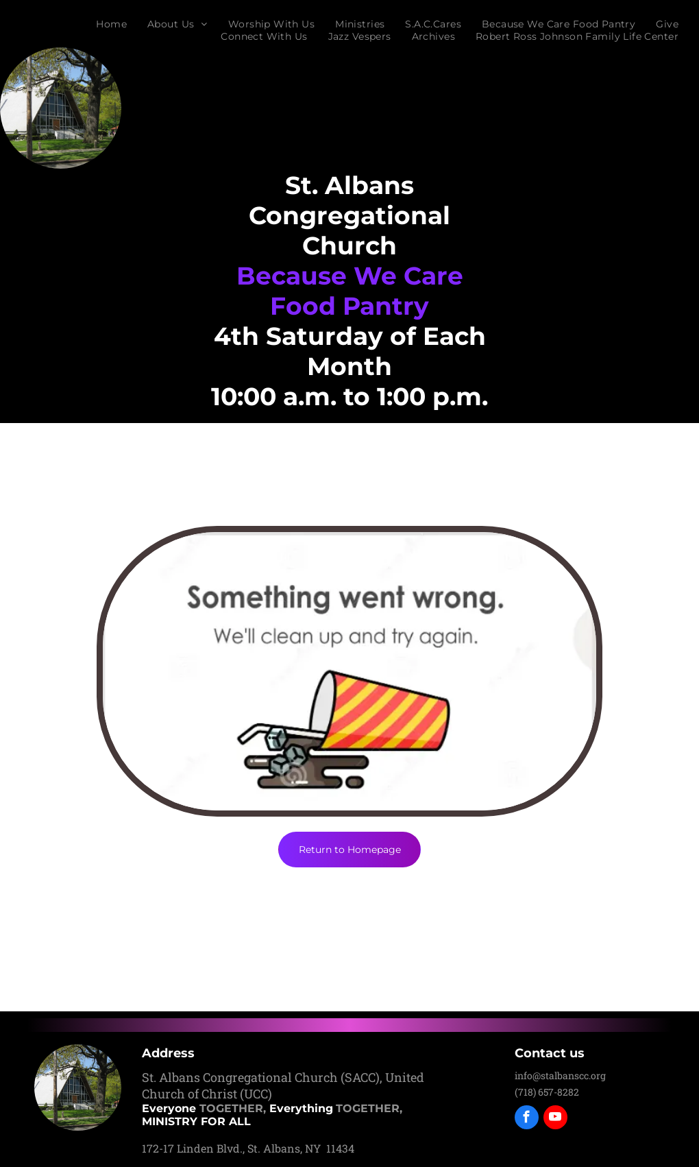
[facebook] (527, 1119)
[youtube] (555, 1119)
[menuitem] (111, 24)
